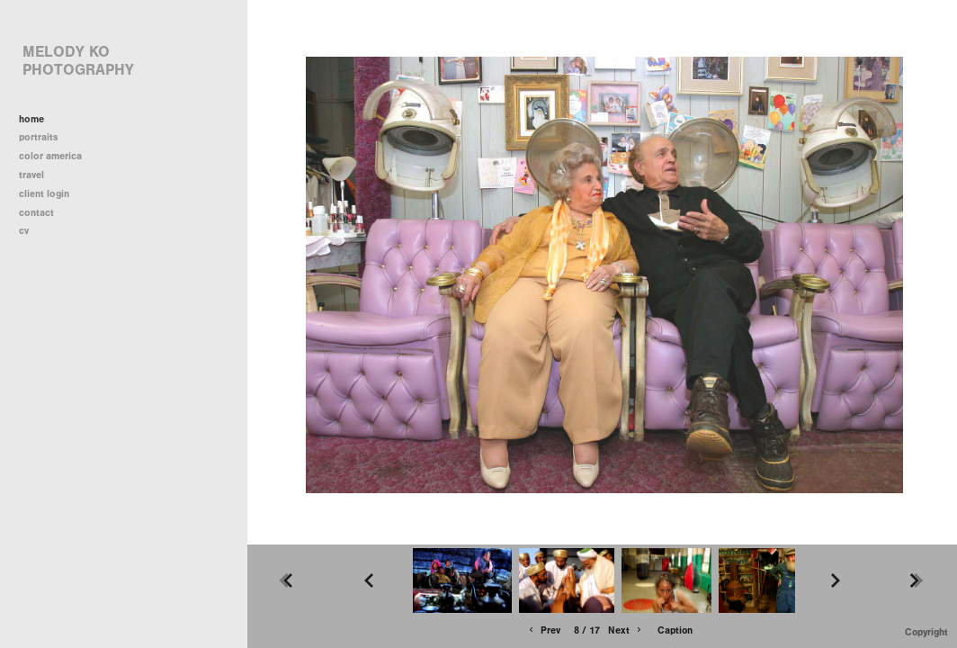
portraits (38, 137)
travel (38, 175)
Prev (543, 630)
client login (44, 194)
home (31, 119)
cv (24, 231)
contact (36, 213)
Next (626, 630)
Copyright (926, 632)
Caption (675, 630)
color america (56, 156)
